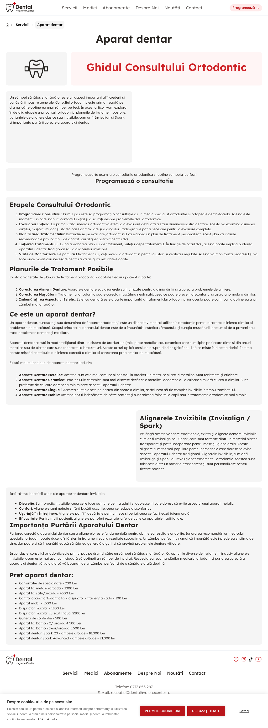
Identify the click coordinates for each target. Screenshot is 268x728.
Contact (194, 7)
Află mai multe (47, 719)
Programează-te (246, 7)
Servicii (69, 7)
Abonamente (116, 7)
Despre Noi (147, 7)
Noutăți (172, 7)
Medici (90, 7)
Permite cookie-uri (162, 711)
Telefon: (134, 686)
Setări (244, 711)
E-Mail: (134, 692)
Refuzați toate (206, 711)
